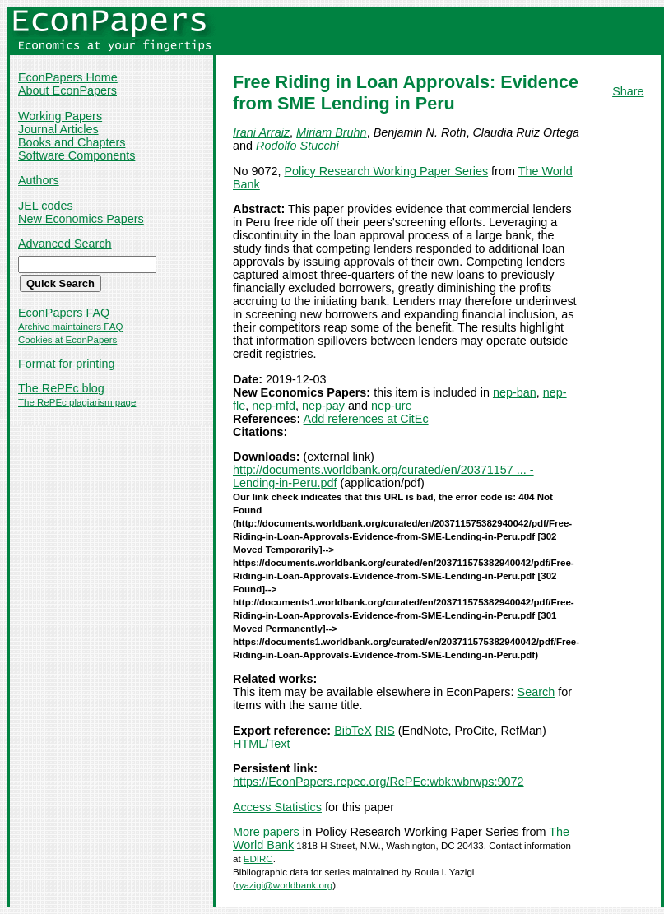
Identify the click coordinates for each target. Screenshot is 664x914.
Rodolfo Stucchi (297, 145)
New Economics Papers (81, 218)
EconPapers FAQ (63, 312)
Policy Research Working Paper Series (386, 171)
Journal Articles (58, 129)
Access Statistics (277, 807)
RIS (385, 730)
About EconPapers (67, 90)
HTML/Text (261, 743)
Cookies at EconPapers (67, 340)
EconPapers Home (68, 77)
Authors (38, 180)
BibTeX (353, 730)
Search (536, 691)
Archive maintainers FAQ (70, 327)
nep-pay (323, 405)
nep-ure (391, 405)
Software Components (76, 155)
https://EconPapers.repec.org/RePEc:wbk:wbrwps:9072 (378, 781)
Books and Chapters (71, 142)
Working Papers (60, 116)
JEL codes (45, 205)
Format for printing (66, 363)
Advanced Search (65, 243)
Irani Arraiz (261, 132)
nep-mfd (273, 405)
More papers (266, 831)
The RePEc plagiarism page (77, 402)
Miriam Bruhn (331, 132)
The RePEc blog (61, 388)
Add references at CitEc (366, 418)
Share (627, 91)
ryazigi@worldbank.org (284, 885)
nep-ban (514, 392)
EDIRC (258, 859)
